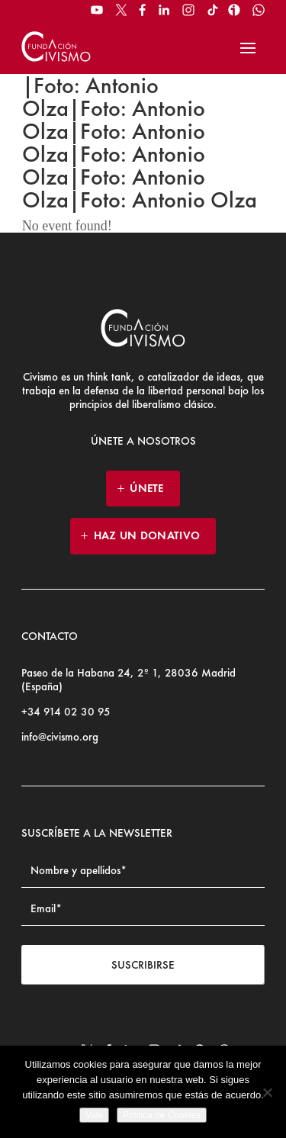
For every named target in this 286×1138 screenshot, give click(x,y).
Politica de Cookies (162, 1115)
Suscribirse (143, 964)
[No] (267, 1092)
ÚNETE (147, 488)
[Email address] (143, 909)
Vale (94, 1115)
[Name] (143, 871)
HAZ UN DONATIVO (147, 535)
